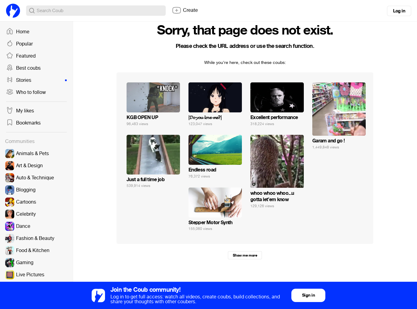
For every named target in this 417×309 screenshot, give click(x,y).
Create (185, 10)
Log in (399, 11)
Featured (21, 56)
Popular (19, 44)
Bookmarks (23, 123)
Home (17, 32)
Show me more (245, 255)
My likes (20, 111)
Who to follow (26, 92)
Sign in (308, 295)
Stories (36, 80)
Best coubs (23, 68)
